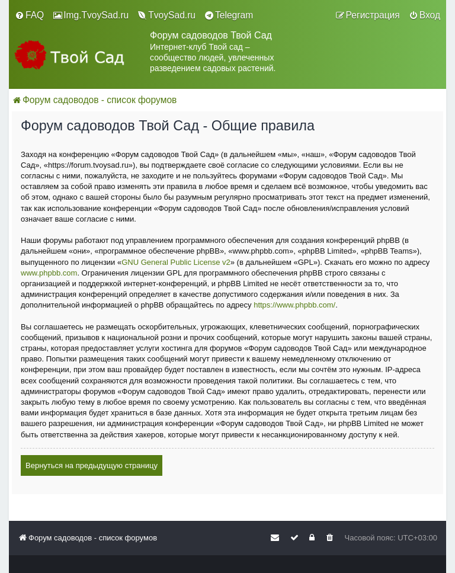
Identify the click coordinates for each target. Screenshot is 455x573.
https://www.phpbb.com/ (294, 304)
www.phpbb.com (49, 272)
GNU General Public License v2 (175, 262)
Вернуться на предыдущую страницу (91, 465)
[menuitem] (29, 15)
